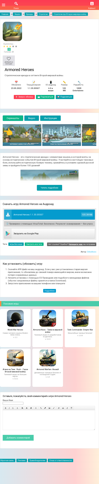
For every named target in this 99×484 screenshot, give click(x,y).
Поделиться (64, 97)
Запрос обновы (24, 97)
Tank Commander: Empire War (80, 330)
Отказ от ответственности (60, 464)
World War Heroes (15, 330)
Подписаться (45, 97)
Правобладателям (37, 464)
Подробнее (49, 291)
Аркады (29, 14)
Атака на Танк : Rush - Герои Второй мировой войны (15, 370)
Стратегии (43, 14)
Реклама (21, 464)
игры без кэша (16, 244)
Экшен (17, 14)
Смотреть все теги (34, 244)
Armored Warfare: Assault (48, 369)
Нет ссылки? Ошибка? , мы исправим (71, 244)
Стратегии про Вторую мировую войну (70, 14)
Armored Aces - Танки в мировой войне (47, 331)
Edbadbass (91, 252)
